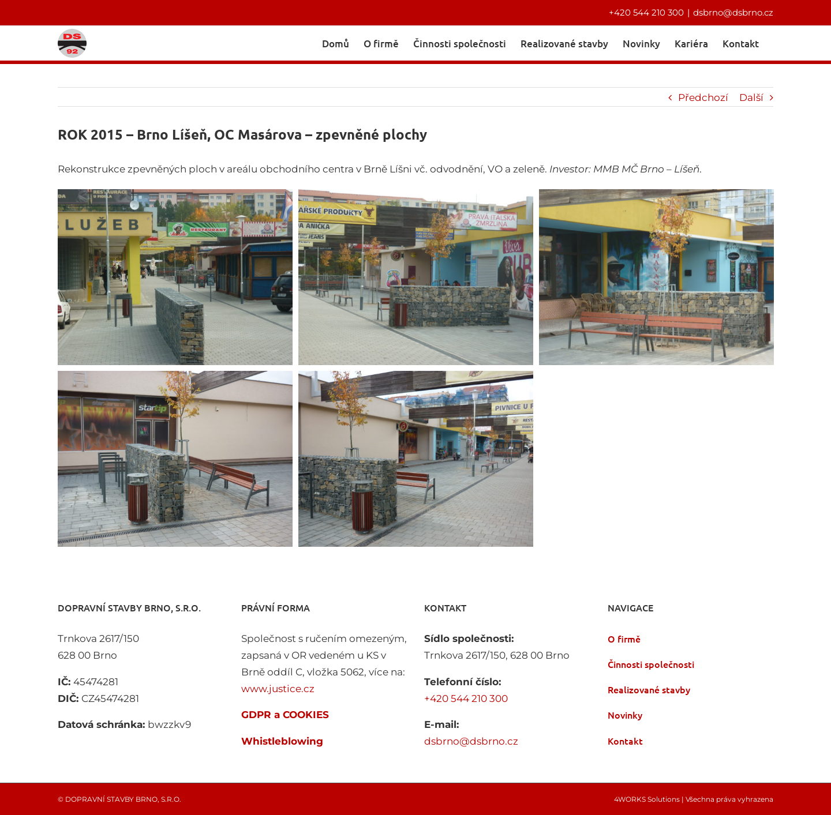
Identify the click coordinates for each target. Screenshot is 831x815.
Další (751, 96)
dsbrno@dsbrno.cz (733, 12)
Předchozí (703, 96)
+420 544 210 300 (646, 12)
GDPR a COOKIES (285, 713)
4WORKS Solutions (647, 798)
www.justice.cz (278, 687)
